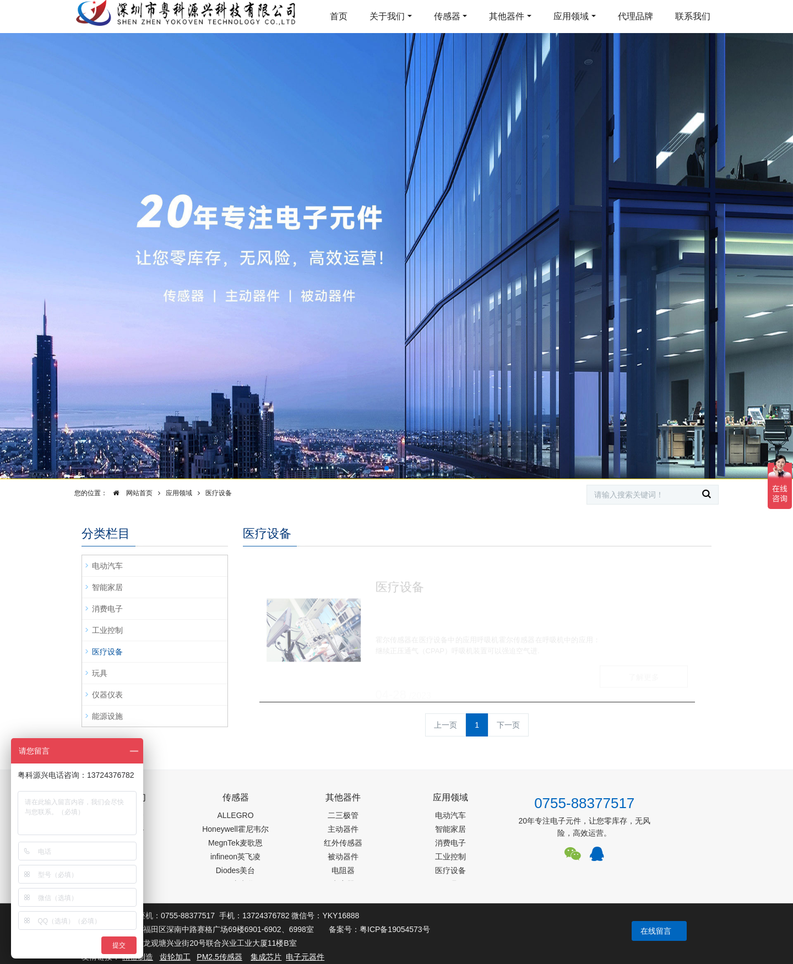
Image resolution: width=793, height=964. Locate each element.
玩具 (99, 673)
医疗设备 (218, 493)
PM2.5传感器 (219, 956)
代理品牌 (635, 16)
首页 (338, 16)
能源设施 (107, 716)
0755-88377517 (584, 803)
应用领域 (571, 16)
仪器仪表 (107, 694)
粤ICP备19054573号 (395, 929)
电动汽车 (107, 565)
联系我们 (692, 16)
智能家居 (107, 587)
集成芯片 (266, 956)
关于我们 (387, 16)
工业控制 (107, 630)
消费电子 (107, 608)
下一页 (508, 725)
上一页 (445, 725)
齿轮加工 (175, 956)
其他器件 (506, 16)
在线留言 (655, 931)
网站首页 (130, 493)
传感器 (447, 16)
